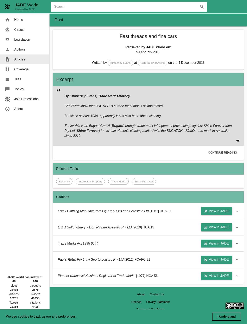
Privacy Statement (158, 302)
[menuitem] (24, 20)
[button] (120, 63)
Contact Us (157, 294)
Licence (136, 302)
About (141, 294)
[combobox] (130, 7)
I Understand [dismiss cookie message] (226, 316)
